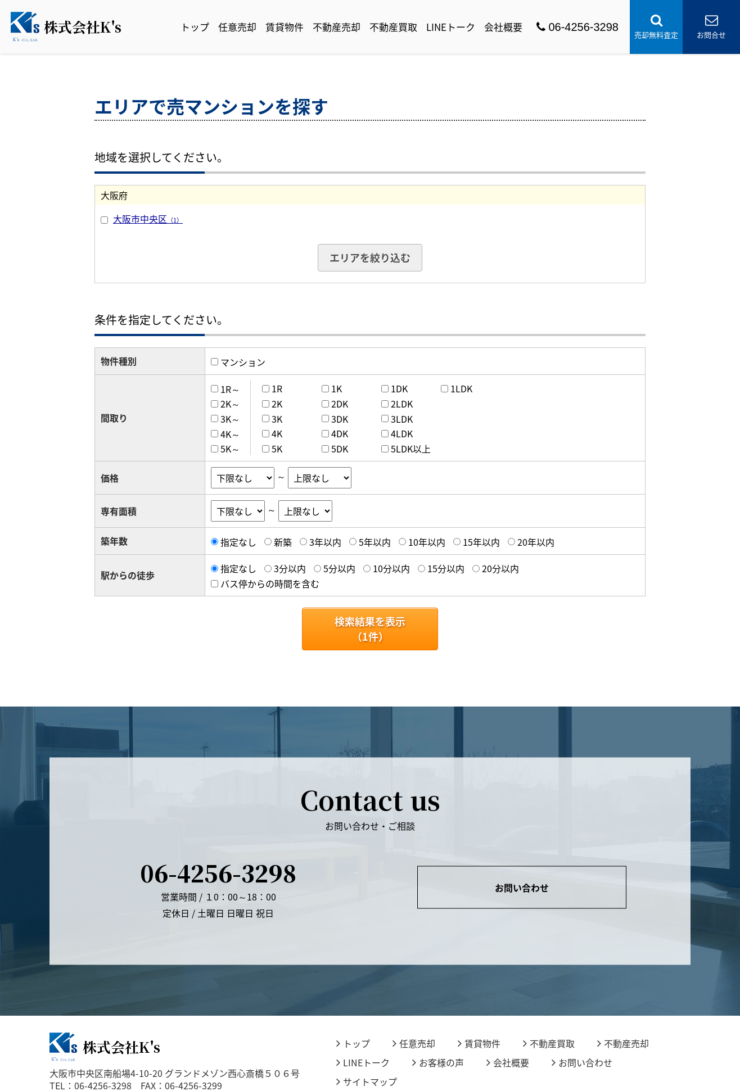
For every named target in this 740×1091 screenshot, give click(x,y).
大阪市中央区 (148, 218)
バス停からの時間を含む (269, 583)
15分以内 (445, 568)
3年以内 (325, 542)
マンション (242, 362)
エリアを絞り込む (370, 257)
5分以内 (339, 568)
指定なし (238, 542)
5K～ (230, 448)
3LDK (402, 418)
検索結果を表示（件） (370, 629)
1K (336, 388)
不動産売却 (336, 27)
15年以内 (481, 542)
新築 (283, 542)
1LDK (461, 388)
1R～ (230, 388)
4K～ (230, 433)
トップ (195, 27)
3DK (339, 418)
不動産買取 (393, 27)
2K (277, 403)
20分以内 (500, 568)
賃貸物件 (284, 27)
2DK (339, 403)
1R (277, 388)
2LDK (402, 403)
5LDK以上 (411, 448)
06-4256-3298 (577, 27)
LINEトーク (450, 27)
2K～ (230, 403)
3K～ (230, 418)
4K (277, 433)
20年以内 (535, 542)
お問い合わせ (522, 887)
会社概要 (503, 27)
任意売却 (237, 27)
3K (277, 418)
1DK (399, 388)
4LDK (402, 433)
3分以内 (290, 568)
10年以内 (426, 542)
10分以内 (391, 568)
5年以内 (375, 542)
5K (277, 448)
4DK (339, 433)
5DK (339, 448)
